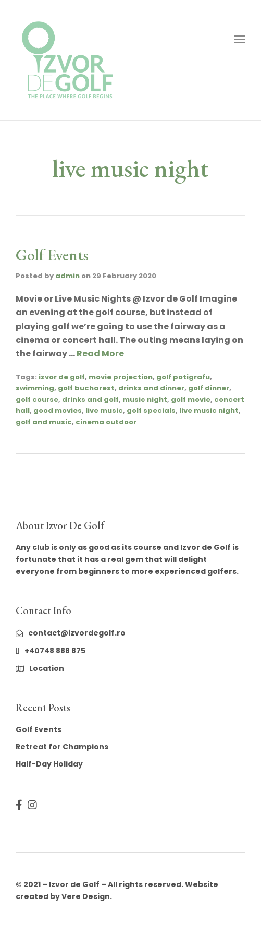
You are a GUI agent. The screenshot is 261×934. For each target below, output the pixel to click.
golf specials (151, 410)
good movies (57, 410)
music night (144, 399)
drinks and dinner (151, 388)
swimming (35, 388)
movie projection (121, 377)
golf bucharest (86, 388)
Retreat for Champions (62, 746)
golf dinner (208, 388)
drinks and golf (90, 399)
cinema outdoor (106, 422)
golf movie (190, 399)
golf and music (44, 422)
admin (67, 276)
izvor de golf (62, 377)
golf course (37, 399)
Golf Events (52, 255)
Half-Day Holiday (49, 764)
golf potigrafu (183, 377)
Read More (100, 354)
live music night (209, 410)
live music (104, 410)
